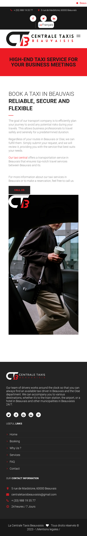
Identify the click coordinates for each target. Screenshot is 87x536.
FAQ (12, 461)
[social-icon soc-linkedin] (54, 18)
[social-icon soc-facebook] (33, 18)
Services (15, 455)
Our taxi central (18, 157)
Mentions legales (48, 529)
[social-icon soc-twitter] (43, 18)
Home (13, 434)
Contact (15, 468)
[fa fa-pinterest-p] (38, 414)
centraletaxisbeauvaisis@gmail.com (34, 494)
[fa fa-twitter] (8, 414)
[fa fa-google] (23, 414)
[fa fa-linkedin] (31, 414)
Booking (15, 441)
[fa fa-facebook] (16, 414)
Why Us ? (15, 448)
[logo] (41, 39)
